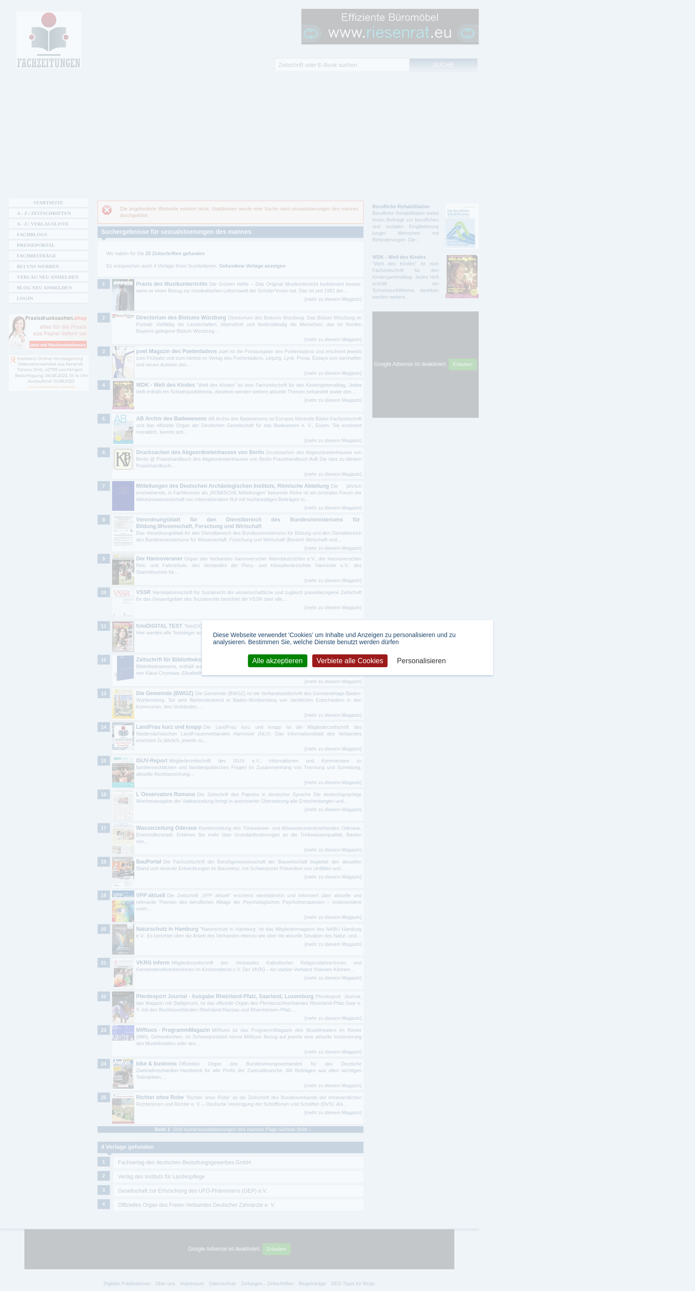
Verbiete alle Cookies (349, 661)
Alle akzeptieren (277, 661)
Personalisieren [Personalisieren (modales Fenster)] (421, 661)
